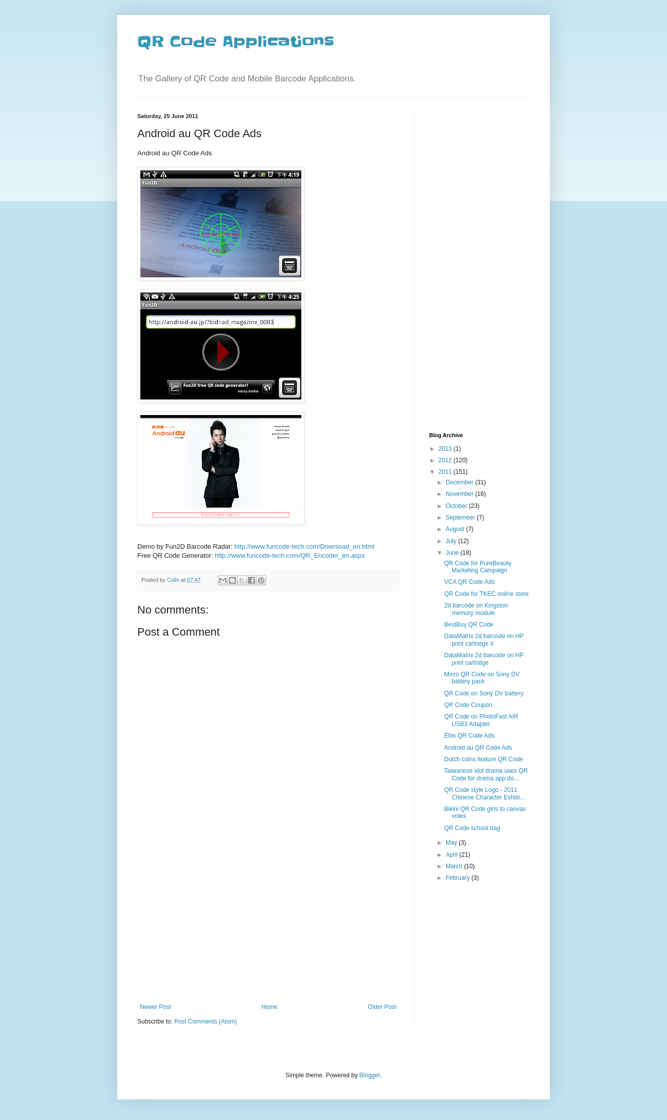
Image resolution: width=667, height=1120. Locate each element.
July (452, 541)
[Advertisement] (268, 928)
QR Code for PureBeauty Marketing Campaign (477, 567)
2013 (446, 448)
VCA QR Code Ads (469, 581)
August (456, 529)
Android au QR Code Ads (478, 747)
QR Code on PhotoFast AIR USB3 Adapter (481, 720)
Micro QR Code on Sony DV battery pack (482, 678)
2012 (446, 460)
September (461, 517)
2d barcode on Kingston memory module (476, 609)
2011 (446, 471)
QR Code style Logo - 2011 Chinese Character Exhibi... (484, 793)
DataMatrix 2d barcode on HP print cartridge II (484, 640)
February (458, 877)
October (457, 506)
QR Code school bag (472, 828)
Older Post (382, 1006)
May (452, 842)
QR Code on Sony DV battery (483, 693)
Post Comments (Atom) (205, 1021)
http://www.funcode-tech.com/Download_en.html (304, 546)
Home (270, 1006)
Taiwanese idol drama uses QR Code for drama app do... (486, 774)
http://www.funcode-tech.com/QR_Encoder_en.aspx (290, 555)
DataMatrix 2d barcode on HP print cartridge (484, 659)
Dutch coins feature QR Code (483, 759)
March (455, 866)
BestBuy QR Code (468, 624)
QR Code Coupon (468, 704)
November (460, 493)
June (453, 552)
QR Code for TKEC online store (486, 593)
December (460, 482)
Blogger (369, 1075)
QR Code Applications (235, 41)
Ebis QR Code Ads (469, 735)
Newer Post (155, 1006)
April (452, 854)
